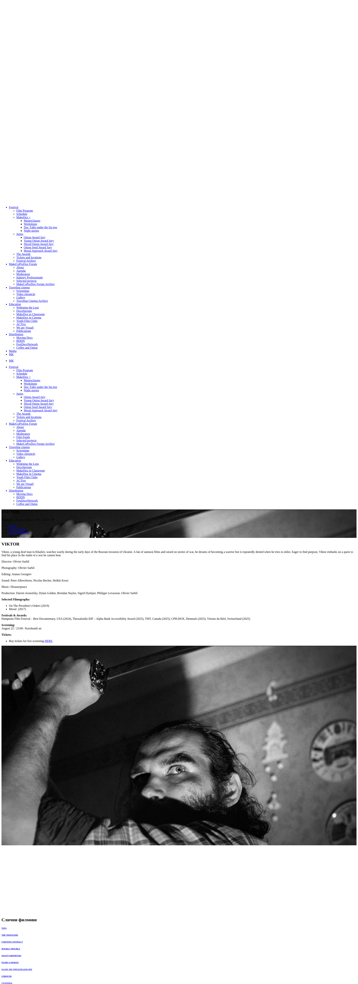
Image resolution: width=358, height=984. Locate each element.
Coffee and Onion (27, 347)
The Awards (23, 254)
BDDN (20, 341)
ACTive (21, 324)
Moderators (23, 274)
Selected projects (26, 280)
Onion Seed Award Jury (38, 247)
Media (13, 351)
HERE (48, 641)
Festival (13, 207)
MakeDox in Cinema (28, 317)
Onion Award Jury (34, 237)
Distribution (16, 334)
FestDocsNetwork (27, 344)
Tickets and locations (28, 257)
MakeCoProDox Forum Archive (35, 284)
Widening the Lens (27, 307)
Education (15, 304)
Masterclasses (32, 220)
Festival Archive (26, 260)
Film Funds (23, 437)
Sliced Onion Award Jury (39, 244)
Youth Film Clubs (27, 320)
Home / (13, 526)
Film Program (24, 210)
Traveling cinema (19, 287)
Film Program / (18, 529)
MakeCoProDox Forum (23, 264)
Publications (23, 331)
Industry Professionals (29, 277)
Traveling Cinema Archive (32, 300)
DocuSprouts (24, 310)
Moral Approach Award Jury (41, 250)
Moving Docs (24, 337)
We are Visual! (25, 327)
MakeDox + (23, 217)
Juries (19, 234)
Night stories (31, 230)
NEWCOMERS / (19, 532)
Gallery (20, 297)
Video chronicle (25, 294)
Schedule (21, 214)
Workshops (30, 224)
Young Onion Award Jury (39, 240)
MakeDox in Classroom (30, 314)
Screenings (22, 290)
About (20, 267)
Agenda (21, 270)
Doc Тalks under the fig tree (40, 227)
